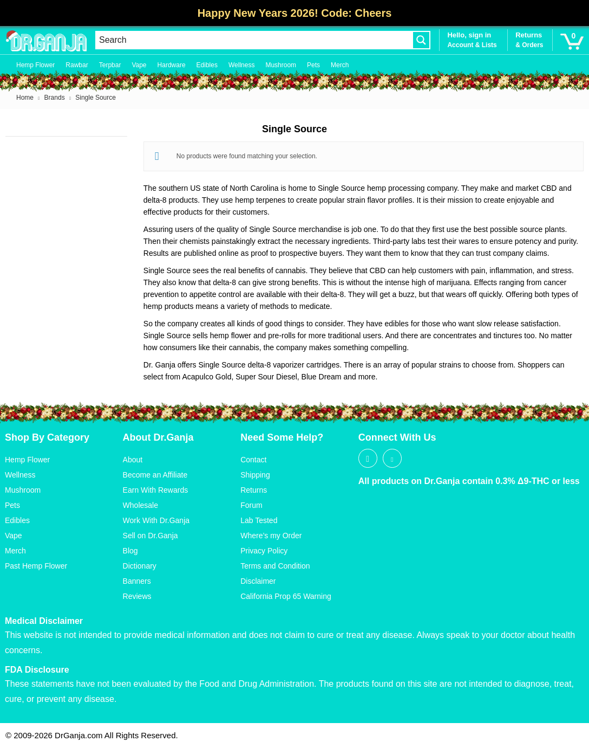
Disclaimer (258, 581)
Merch (340, 65)
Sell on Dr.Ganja (150, 535)
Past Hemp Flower (36, 566)
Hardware (172, 65)
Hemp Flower (35, 65)
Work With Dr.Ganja (156, 520)
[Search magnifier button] (421, 40)
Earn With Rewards (155, 490)
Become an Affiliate (155, 474)
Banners (137, 581)
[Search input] (254, 40)
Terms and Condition (275, 566)
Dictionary (139, 566)
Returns (253, 490)
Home (25, 97)
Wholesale (140, 505)
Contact (253, 459)
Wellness (241, 65)
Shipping (255, 474)
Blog (130, 550)
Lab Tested (258, 520)
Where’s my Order (271, 535)
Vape (139, 65)
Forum (251, 505)
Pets (313, 65)
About (133, 459)
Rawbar (77, 65)
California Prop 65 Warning (285, 596)
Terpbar (110, 65)
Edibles (207, 65)
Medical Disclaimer (44, 621)
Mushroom (280, 65)
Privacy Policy (263, 550)
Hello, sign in (469, 35)
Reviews (137, 596)
